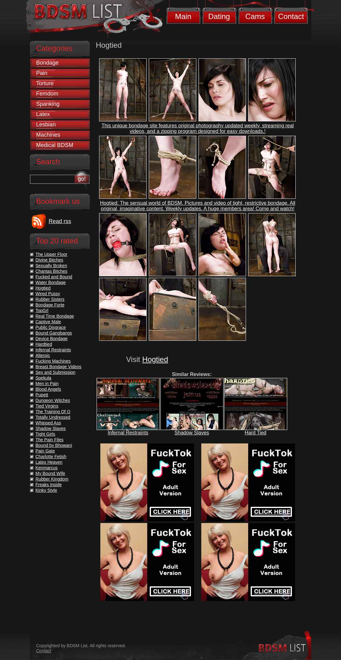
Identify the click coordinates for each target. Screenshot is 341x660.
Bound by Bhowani (54, 445)
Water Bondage (51, 282)
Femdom (47, 93)
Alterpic (43, 355)
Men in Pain (47, 383)
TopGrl (42, 310)
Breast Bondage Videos (59, 366)
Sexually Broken (51, 265)
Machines (48, 135)
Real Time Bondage (55, 316)
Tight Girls (45, 434)
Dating (219, 16)
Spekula (44, 377)
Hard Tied (255, 432)
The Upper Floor (52, 254)
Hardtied (44, 344)
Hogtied (155, 359)
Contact (291, 16)
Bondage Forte (50, 304)
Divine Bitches (49, 259)
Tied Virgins (47, 405)
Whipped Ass (48, 422)
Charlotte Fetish (51, 456)
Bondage (47, 63)
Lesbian (46, 124)
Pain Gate (45, 450)
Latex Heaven (49, 462)
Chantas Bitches (52, 271)
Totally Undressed (53, 417)
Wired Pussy (48, 293)
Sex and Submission (56, 372)
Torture (45, 83)
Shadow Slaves (191, 432)
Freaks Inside (49, 484)
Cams (255, 16)
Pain (42, 73)
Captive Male (48, 321)
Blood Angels (48, 389)
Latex (43, 114)
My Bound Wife (50, 473)
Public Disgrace (51, 327)
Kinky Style (46, 490)
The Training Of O (53, 411)
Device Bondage (52, 338)
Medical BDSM (54, 145)
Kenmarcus (47, 467)
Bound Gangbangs (54, 332)
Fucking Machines (53, 361)
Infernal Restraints (128, 432)
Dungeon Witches (53, 400)
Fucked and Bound (54, 276)
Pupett (42, 394)
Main (183, 16)
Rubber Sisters (50, 299)
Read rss (60, 221)
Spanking (48, 104)
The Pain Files (49, 439)
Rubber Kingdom (52, 479)
